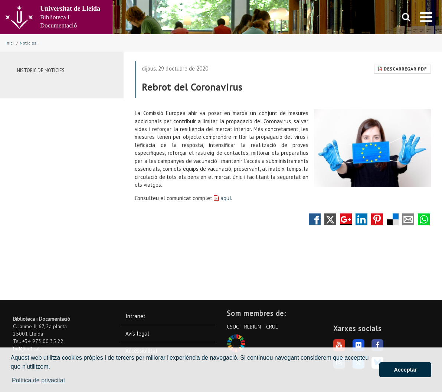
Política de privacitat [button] (38, 380)
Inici (10, 43)
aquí (225, 198)
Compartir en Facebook (315, 219)
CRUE (272, 326)
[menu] (426, 17)
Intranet (135, 316)
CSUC (233, 326)
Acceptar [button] (405, 370)
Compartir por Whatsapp (424, 219)
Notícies (28, 43)
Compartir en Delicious (393, 219)
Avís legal (137, 333)
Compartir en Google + (346, 219)
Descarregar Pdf (402, 69)
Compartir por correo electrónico (408, 219)
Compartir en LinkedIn (361, 219)
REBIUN (252, 326)
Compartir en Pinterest (377, 219)
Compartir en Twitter (330, 219)
